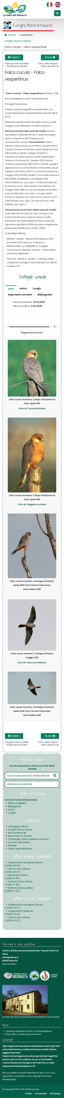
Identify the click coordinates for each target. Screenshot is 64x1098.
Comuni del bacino (19, 842)
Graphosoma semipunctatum (24, 864)
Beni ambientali (17, 832)
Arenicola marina (16, 876)
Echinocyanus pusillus (19, 889)
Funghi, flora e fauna (17, 41)
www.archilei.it (9, 964)
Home (12, 35)
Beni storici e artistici (20, 836)
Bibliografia (14, 806)
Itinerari (12, 845)
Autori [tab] (23, 288)
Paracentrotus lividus (18, 883)
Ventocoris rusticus (17, 870)
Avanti (50, 57)
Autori (11, 809)
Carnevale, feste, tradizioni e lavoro (28, 839)
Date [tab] (11, 288)
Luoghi (12, 812)
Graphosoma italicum (19, 912)
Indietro (14, 57)
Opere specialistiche (20, 848)
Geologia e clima (18, 826)
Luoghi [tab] (37, 288)
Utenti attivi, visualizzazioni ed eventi (23, 1034)
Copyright (37, 1076)
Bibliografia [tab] (45, 294)
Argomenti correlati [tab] (20, 294)
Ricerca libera (17, 803)
